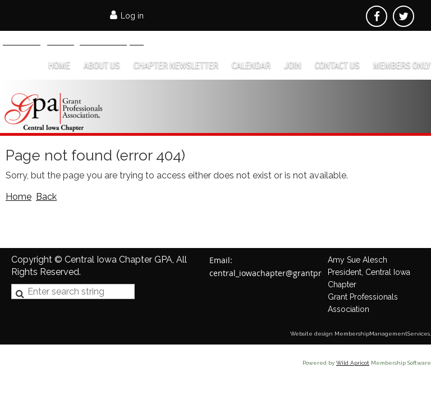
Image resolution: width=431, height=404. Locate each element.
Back (46, 196)
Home (18, 196)
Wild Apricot (352, 363)
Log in (132, 15)
